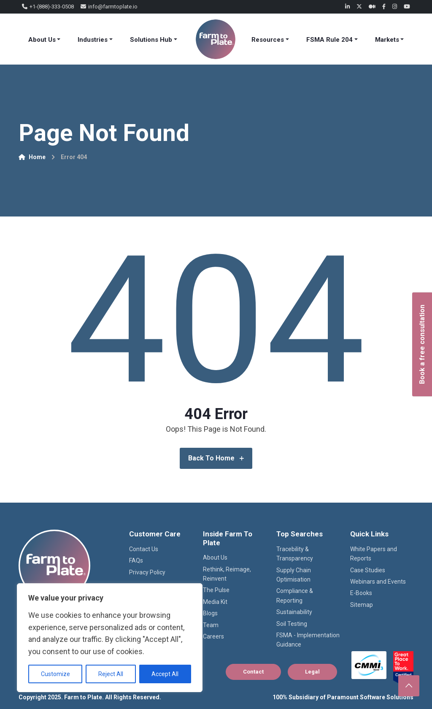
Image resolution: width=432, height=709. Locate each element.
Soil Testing (291, 623)
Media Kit (215, 601)
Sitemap (361, 604)
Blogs (210, 613)
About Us (42, 39)
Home (32, 157)
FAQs (136, 560)
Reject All (110, 674)
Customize (55, 674)
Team (211, 625)
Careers (213, 636)
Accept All (164, 674)
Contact (253, 671)
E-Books (361, 593)
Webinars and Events (378, 581)
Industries (93, 39)
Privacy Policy (147, 572)
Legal (312, 671)
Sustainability (294, 612)
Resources (267, 39)
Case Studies (367, 570)
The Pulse (216, 590)
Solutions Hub (151, 39)
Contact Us (143, 549)
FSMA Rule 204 (329, 39)
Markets (387, 39)
